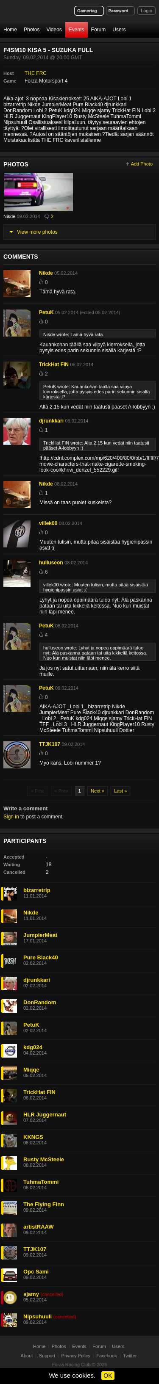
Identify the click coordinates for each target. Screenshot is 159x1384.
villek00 (48, 523)
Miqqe (31, 1069)
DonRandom (39, 1002)
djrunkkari (51, 421)
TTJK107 (49, 744)
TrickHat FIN (54, 364)
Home (10, 30)
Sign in (11, 817)
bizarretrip (36, 890)
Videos (53, 30)
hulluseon (51, 563)
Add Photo (142, 163)
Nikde (9, 216)
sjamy (31, 1294)
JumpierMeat (40, 935)
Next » (97, 790)
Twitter (130, 1355)
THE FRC (36, 73)
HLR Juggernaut (44, 1114)
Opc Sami (36, 1271)
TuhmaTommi (41, 1182)
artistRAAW (38, 1227)
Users (119, 30)
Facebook (106, 1355)
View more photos (37, 232)
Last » (120, 790)
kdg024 (32, 1047)
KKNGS (33, 1137)
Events (76, 30)
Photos (31, 30)
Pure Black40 (40, 957)
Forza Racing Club (71, 1364)
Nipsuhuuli (37, 1316)
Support (47, 1355)
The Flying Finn (43, 1204)
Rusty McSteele (43, 1159)
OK (107, 1375)
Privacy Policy (75, 1355)
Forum (98, 30)
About (27, 1355)
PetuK (46, 312)
